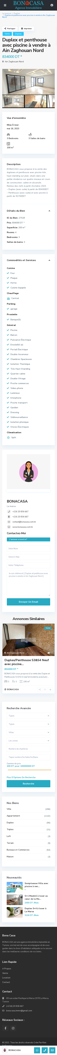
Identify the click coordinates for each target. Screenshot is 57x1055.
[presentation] (8, 84)
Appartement (13, 815)
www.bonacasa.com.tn (22, 527)
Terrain (10, 843)
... (48, 677)
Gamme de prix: (14, 764)
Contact (6, 982)
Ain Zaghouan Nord (14, 61)
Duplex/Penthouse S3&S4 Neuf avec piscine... (26, 662)
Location (6, 977)
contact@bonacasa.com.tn (24, 522)
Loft (9, 836)
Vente (7, 33)
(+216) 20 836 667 (15, 1006)
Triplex (10, 829)
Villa (9, 809)
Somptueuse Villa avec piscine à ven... (36, 885)
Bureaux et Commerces (18, 849)
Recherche (28, 783)
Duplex (17, 13)
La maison (6, 13)
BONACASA (17, 501)
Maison (10, 856)
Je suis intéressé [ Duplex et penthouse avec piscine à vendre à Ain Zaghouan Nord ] (28, 583)
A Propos (6, 968)
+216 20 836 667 (20, 511)
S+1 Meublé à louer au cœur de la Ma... (36, 897)
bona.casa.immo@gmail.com (19, 1010)
